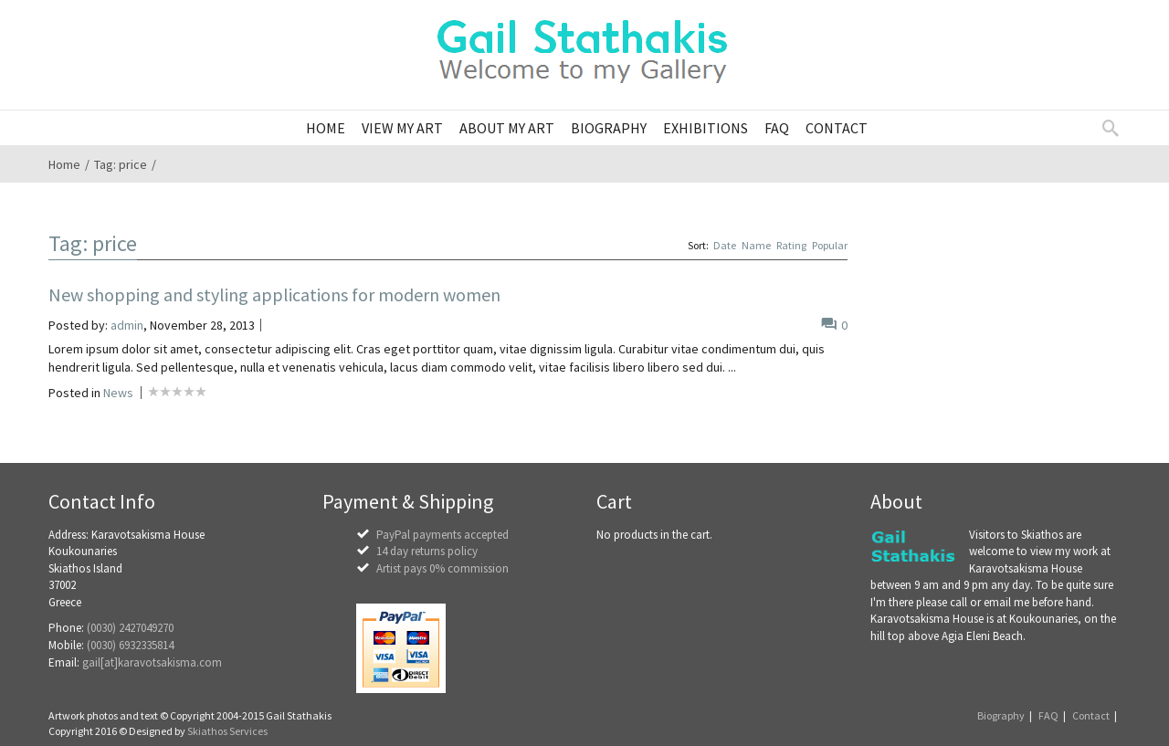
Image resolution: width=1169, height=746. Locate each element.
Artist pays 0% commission (442, 568)
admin (127, 325)
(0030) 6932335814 (130, 645)
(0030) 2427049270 (130, 628)
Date (724, 245)
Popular (830, 245)
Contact (1091, 715)
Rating (791, 245)
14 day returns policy (427, 551)
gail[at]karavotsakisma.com (152, 662)
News (118, 392)
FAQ (1048, 715)
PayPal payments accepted (442, 534)
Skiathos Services (227, 731)
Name (756, 245)
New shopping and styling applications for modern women (274, 294)
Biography (1001, 715)
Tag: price (120, 164)
